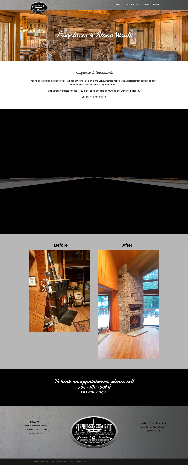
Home (118, 5)
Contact (156, 5)
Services (134, 5)
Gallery (146, 5)
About (125, 5)
